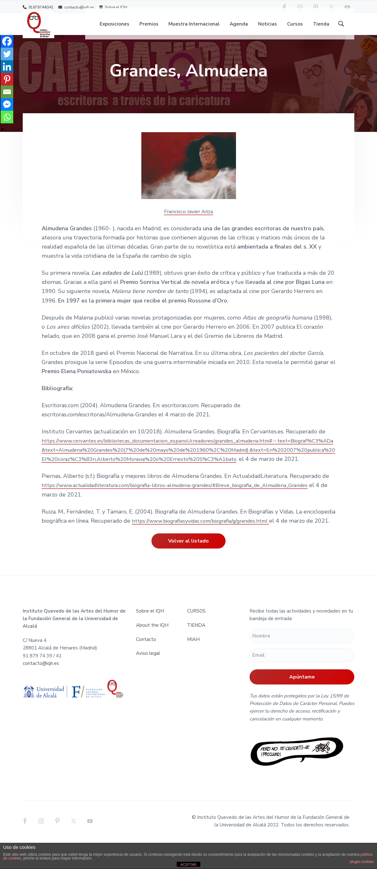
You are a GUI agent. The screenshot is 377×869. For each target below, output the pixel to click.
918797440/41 (38, 7)
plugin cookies (362, 862)
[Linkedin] (7, 66)
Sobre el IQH (113, 7)
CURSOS (196, 638)
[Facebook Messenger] (7, 104)
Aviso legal (148, 681)
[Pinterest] (7, 79)
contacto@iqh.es (76, 7)
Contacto (146, 667)
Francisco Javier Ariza (188, 221)
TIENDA (196, 652)
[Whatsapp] (7, 117)
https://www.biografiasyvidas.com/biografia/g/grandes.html (207, 539)
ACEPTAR (188, 864)
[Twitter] (7, 54)
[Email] (7, 91)
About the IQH (152, 652)
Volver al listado (188, 568)
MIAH (193, 667)
